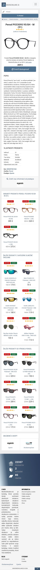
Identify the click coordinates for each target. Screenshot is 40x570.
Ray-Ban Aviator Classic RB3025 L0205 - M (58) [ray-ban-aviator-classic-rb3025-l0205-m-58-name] (10, 334)
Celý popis (28, 62)
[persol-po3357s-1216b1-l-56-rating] (29, 385)
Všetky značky (26, 496)
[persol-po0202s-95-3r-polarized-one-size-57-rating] (10, 357)
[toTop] (37, 569)
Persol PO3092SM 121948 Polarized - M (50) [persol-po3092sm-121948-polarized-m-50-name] (29, 372)
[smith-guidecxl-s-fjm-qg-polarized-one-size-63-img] (10, 272)
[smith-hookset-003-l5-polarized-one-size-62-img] (10, 299)
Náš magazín (5, 559)
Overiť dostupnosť (20, 69)
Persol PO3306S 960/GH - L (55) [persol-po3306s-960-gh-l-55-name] (29, 218)
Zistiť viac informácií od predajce (20, 182)
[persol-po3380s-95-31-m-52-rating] (29, 410)
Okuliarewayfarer (7, 564)
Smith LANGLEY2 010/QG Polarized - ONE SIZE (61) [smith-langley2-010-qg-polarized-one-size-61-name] (29, 308)
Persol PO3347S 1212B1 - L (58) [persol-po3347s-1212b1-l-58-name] (10, 398)
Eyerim (12, 173)
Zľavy (23, 503)
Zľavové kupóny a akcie (28, 492)
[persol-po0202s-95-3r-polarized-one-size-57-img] (10, 363)
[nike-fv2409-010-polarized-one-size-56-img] (29, 272)
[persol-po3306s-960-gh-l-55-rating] (29, 204)
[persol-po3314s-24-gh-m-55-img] (10, 210)
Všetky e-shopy (26, 498)
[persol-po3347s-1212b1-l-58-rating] (10, 385)
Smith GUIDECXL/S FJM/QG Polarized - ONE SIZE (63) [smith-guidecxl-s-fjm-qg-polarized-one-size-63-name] (10, 280)
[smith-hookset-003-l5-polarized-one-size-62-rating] (10, 293)
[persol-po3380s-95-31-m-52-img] (29, 416)
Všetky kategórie (26, 494)
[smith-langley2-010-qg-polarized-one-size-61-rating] (29, 293)
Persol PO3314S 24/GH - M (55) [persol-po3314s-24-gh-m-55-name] (11, 218)
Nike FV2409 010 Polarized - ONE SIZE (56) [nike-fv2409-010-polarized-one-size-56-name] (29, 280)
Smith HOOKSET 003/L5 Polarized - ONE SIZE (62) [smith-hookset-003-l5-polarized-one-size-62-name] (10, 308)
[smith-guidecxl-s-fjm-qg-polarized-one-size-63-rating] (10, 266)
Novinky (24, 501)
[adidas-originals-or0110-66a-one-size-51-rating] (29, 321)
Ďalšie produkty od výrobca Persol (17, 349)
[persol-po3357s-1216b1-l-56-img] (29, 391)
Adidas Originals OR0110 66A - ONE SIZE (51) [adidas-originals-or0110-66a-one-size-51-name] (29, 335)
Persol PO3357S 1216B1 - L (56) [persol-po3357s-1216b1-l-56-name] (29, 398)
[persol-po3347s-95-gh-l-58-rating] (10, 230)
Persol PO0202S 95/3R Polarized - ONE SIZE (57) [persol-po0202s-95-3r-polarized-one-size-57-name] (10, 372)
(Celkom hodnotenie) (20, 31)
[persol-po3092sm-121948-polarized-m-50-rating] (29, 357)
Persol (11, 171)
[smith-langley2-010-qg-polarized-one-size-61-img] (29, 299)
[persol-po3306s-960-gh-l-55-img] (29, 210)
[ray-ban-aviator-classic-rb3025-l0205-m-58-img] (10, 327)
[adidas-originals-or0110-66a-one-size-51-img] (29, 327)
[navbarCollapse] (35, 4)
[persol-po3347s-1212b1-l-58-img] (10, 391)
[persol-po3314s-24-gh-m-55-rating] (10, 204)
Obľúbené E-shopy (10, 436)
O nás (23, 559)
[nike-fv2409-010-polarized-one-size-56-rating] (29, 266)
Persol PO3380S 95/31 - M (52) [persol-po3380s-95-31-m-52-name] (29, 424)
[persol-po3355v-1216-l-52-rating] (10, 410)
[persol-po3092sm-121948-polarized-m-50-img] (29, 363)
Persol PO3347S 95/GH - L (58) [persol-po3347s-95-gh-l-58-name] (11, 243)
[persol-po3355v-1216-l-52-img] (10, 416)
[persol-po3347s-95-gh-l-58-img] (10, 236)
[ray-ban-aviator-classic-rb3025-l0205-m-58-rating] (10, 321)
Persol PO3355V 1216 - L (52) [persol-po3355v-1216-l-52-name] (10, 424)
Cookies (24, 561)
